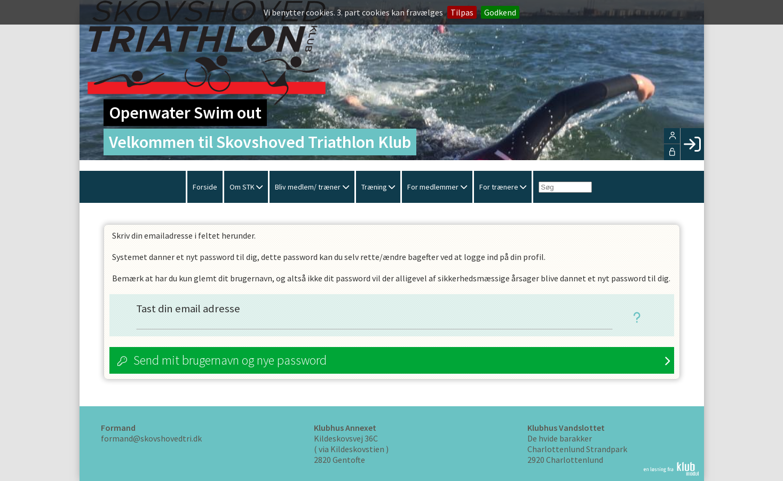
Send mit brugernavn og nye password (230, 360)
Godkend (500, 12)
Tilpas (461, 12)
